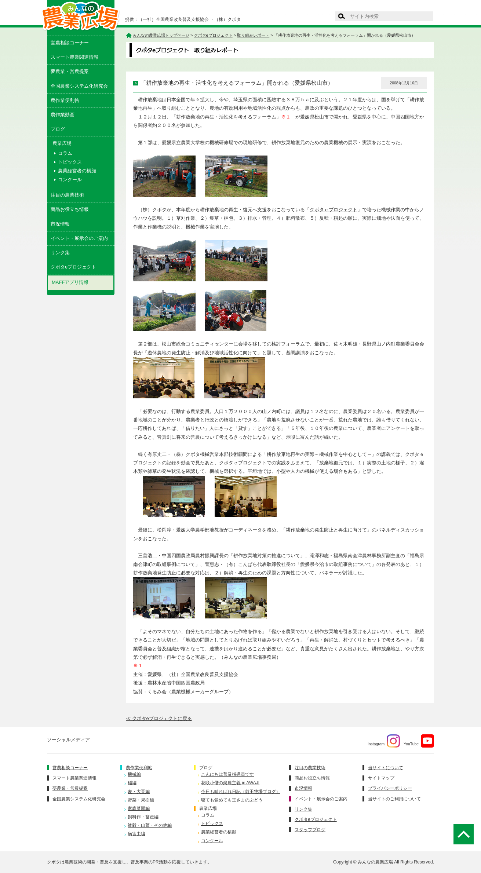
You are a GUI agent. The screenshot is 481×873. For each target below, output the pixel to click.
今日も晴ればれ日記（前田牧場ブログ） (240, 791)
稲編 (132, 782)
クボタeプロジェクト (73, 267)
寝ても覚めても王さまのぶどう (232, 800)
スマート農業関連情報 (74, 57)
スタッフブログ (310, 829)
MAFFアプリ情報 (70, 282)
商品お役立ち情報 (70, 209)
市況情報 (60, 224)
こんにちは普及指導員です (227, 774)
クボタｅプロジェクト (333, 209)
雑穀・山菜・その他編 (150, 825)
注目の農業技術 (67, 195)
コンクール (70, 179)
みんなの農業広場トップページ (161, 35)
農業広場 (208, 808)
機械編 (134, 774)
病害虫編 (136, 833)
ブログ (58, 129)
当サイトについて (385, 767)
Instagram (384, 741)
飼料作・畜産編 (143, 816)
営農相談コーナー (70, 42)
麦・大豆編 (139, 791)
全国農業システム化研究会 (79, 86)
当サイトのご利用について (394, 798)
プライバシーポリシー (390, 788)
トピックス (70, 162)
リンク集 (60, 252)
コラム (65, 153)
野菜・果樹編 (141, 800)
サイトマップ (381, 778)
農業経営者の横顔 (77, 170)
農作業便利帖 (65, 100)
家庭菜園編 (139, 808)
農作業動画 (62, 114)
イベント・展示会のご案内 (79, 238)
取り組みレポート (253, 35)
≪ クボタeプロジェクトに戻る (159, 718)
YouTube (419, 741)
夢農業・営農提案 (70, 71)
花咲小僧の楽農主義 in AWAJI (230, 782)
